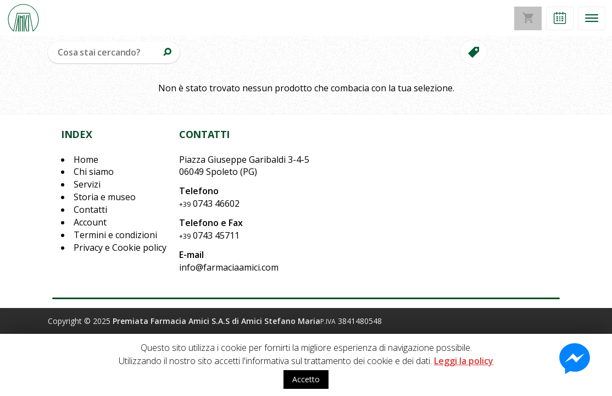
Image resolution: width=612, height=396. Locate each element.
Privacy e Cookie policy (120, 247)
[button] (560, 18)
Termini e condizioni (115, 235)
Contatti (90, 210)
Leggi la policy (463, 361)
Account (90, 222)
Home (86, 159)
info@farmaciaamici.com (229, 267)
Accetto (306, 379)
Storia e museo (105, 197)
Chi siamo (94, 172)
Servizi (87, 184)
